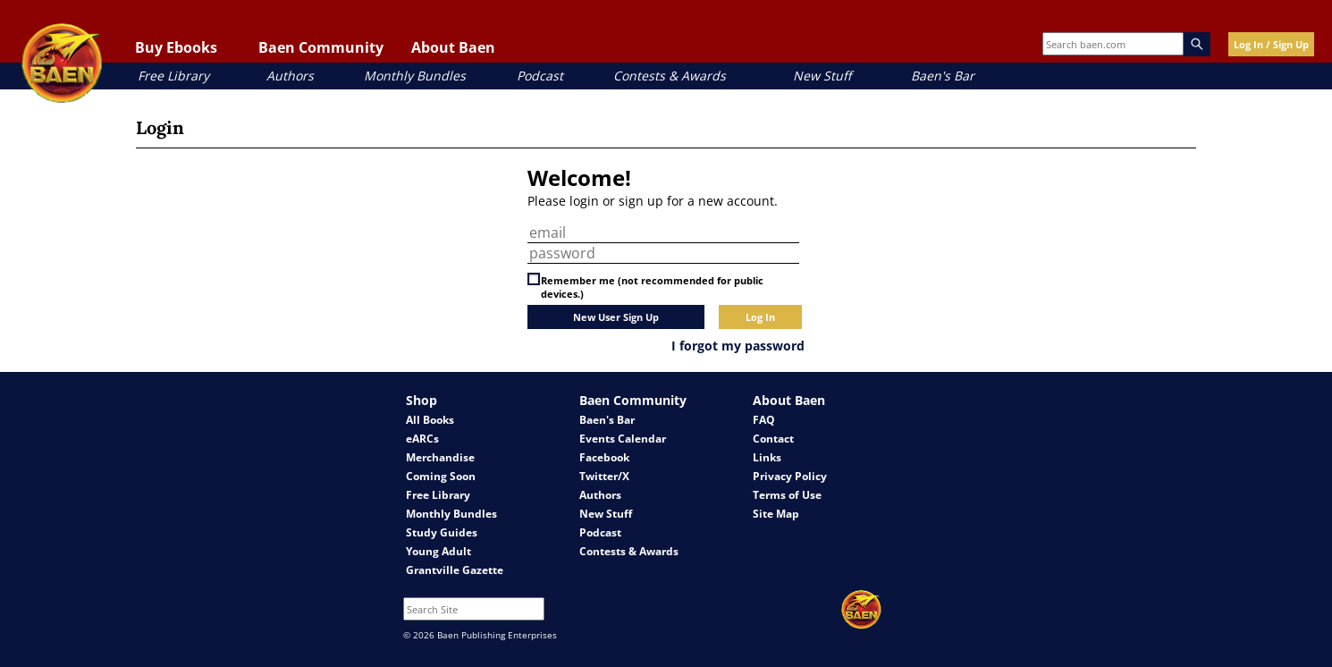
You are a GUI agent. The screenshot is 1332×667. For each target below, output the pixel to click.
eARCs (422, 438)
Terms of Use (787, 494)
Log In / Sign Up (1271, 44)
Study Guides (441, 532)
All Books (430, 419)
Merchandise (440, 457)
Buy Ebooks (176, 47)
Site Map (776, 513)
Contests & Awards (669, 75)
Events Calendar (622, 438)
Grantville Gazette (454, 570)
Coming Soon (441, 476)
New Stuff (822, 75)
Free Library (173, 75)
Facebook (604, 457)
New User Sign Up (616, 317)
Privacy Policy (790, 476)
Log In (760, 317)
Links (767, 457)
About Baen (453, 47)
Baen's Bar (942, 75)
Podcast (540, 75)
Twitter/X (604, 476)
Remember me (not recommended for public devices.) (652, 287)
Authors (290, 75)
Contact (773, 438)
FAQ (764, 419)
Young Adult (438, 551)
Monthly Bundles (415, 75)
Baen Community (321, 47)
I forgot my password (738, 345)
